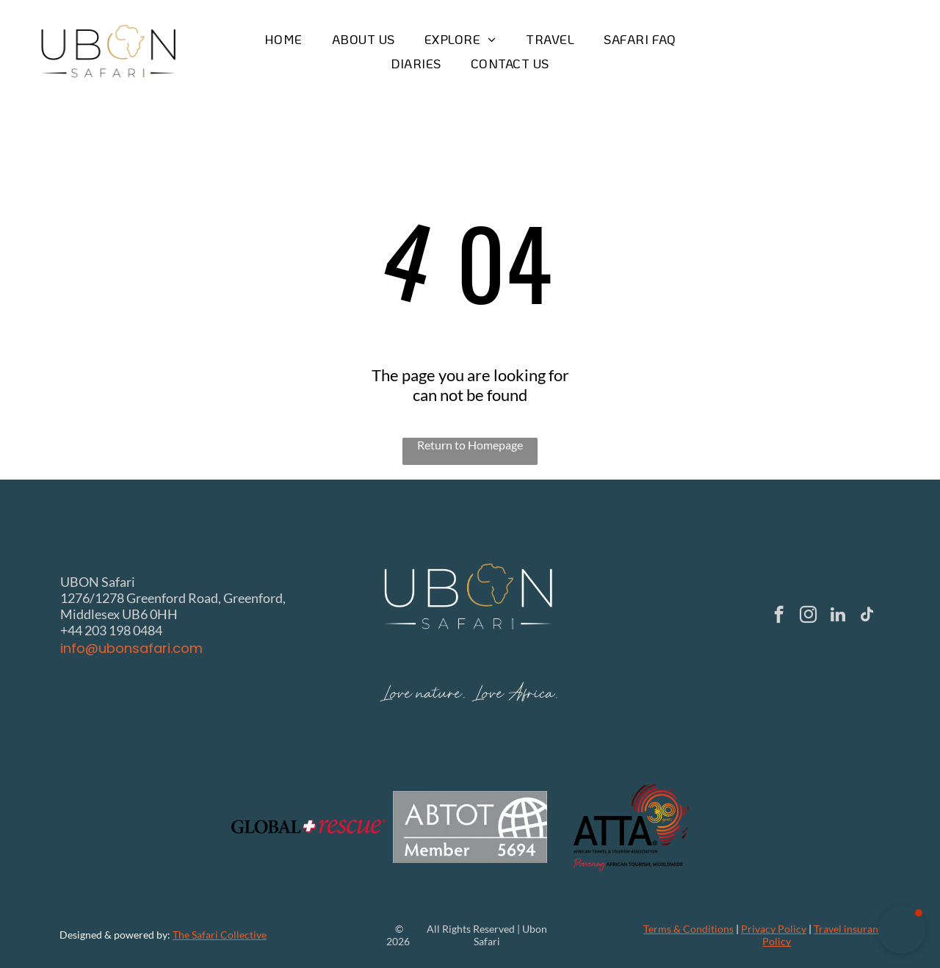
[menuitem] (283, 39)
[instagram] (808, 616)
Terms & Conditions (688, 928)
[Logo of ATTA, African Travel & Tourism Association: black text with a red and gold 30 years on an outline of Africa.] (631, 827)
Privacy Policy (773, 928)
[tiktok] (867, 616)
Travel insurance (851, 928)
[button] (901, 929)
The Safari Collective (220, 934)
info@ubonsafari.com (131, 648)
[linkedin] (837, 616)
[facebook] (779, 616)
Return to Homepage (470, 445)
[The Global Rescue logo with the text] (308, 827)
